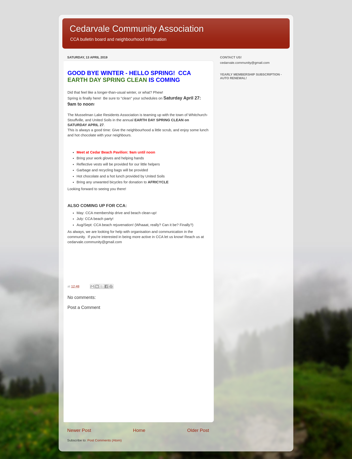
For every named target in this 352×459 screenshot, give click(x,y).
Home (139, 430)
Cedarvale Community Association (137, 29)
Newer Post (79, 430)
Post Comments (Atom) (105, 440)
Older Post (198, 430)
